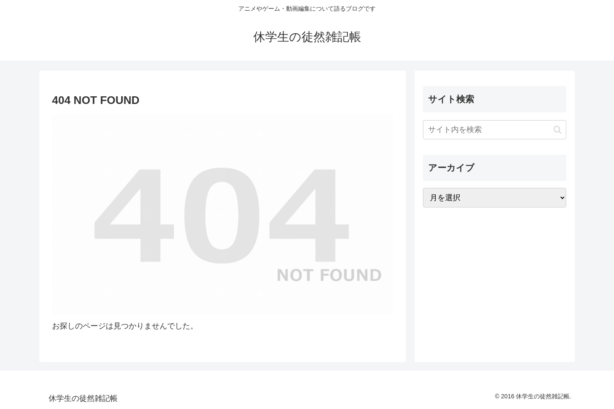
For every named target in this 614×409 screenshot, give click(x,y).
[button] (557, 130)
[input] (494, 129)
